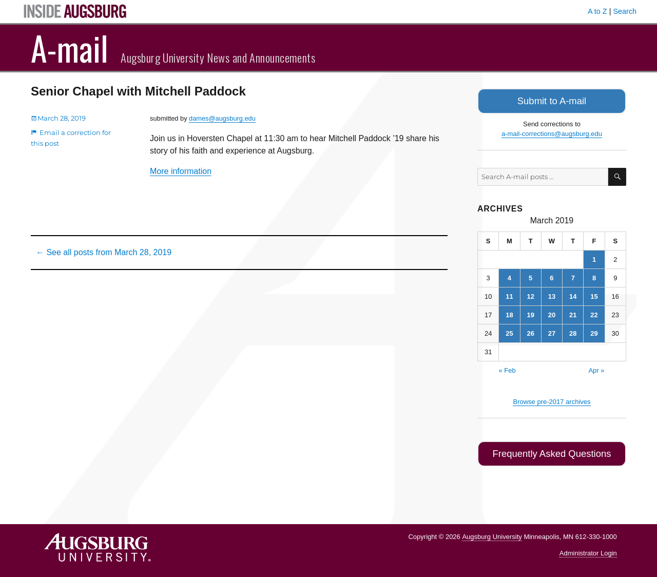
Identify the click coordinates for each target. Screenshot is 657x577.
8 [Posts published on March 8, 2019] (594, 276)
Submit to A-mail (552, 99)
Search (624, 11)
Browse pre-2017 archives (551, 399)
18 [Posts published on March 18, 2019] (509, 313)
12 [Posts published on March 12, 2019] (530, 294)
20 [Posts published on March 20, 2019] (551, 313)
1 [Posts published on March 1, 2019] (594, 257)
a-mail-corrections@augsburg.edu (551, 132)
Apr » (596, 368)
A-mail (69, 48)
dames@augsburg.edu (222, 118)
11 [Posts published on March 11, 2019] (509, 294)
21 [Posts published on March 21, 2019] (572, 313)
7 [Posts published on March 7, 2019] (573, 276)
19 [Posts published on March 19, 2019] (530, 313)
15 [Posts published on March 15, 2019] (593, 294)
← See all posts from (103, 252)
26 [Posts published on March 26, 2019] (530, 331)
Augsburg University (491, 532)
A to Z (597, 11)
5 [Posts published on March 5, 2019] (530, 276)
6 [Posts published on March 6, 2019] (551, 276)
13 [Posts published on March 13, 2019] (551, 294)
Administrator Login (588, 549)
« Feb (506, 368)
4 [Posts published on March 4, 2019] (509, 276)
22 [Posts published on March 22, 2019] (593, 313)
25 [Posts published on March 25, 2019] (509, 331)
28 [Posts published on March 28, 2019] (572, 331)
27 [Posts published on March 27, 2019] (551, 331)
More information (180, 171)
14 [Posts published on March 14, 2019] (572, 294)
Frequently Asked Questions (551, 450)
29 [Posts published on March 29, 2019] (593, 331)
